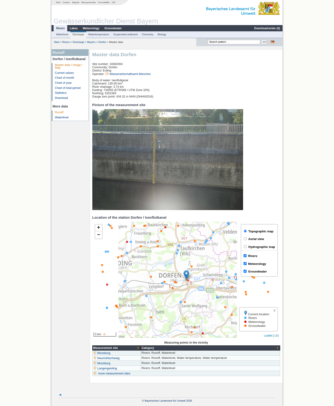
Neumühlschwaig (106, 358)
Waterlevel (62, 34)
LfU (114, 2)
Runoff (59, 112)
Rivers (60, 28)
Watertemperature (98, 34)
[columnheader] (116, 347)
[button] (186, 275)
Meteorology (91, 28)
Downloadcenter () (267, 28)
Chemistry (147, 34)
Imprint (75, 2)
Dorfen (102, 42)
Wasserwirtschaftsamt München (130, 74)
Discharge (78, 34)
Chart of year (63, 82)
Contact (66, 2)
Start (58, 2)
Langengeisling (105, 368)
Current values (64, 73)
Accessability (104, 2)
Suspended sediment (125, 34)
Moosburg (101, 353)
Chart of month (64, 77)
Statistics (61, 92)
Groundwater (113, 28)
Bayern (91, 42)
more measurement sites (114, 373)
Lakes (74, 28)
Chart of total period (68, 88)
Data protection (88, 2)
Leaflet (268, 335)
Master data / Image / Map (69, 66)
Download (61, 98)
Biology (162, 34)
